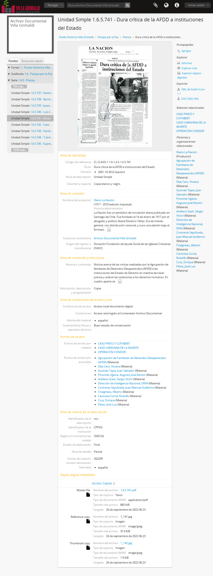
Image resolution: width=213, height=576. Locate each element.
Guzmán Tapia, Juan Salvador (116, 371)
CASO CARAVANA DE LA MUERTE (118, 348)
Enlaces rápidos (177, 5)
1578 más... (20, 150)
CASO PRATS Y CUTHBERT (114, 343)
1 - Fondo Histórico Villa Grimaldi (40, 67)
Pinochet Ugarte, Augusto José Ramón (122, 375)
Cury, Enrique (106, 400)
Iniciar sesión (196, 5)
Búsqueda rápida (32, 61)
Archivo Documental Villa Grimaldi (115, 238)
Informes (184, 63)
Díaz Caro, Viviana (109, 366)
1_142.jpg (126, 543)
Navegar (53, 5)
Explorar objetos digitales (189, 75)
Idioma (166, 5)
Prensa (127, 37)
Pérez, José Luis (107, 404)
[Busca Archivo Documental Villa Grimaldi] (98, 5)
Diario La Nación (104, 200)
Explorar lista (187, 68)
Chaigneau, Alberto (110, 392)
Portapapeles (155, 5)
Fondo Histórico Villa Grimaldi (76, 37)
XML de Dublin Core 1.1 (191, 91)
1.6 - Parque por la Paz (38, 74)
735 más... (19, 86)
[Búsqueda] (127, 5)
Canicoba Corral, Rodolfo (113, 396)
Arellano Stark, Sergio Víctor (115, 379)
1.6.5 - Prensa (26, 80)
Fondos (13, 61)
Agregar (186, 51)
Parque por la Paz (108, 37)
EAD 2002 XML (188, 98)
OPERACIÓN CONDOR (112, 352)
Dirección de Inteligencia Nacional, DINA (123, 383)
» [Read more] (109, 229)
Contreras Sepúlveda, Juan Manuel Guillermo (126, 387)
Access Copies (102, 483)
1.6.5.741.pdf (128, 490)
